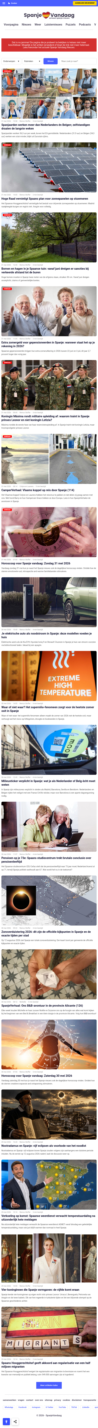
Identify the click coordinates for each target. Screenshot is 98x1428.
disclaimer (77, 1400)
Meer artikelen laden (49, 1385)
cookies (66, 1400)
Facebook (23, 1407)
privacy (57, 1400)
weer (38, 24)
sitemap (48, 1400)
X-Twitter (49, 1407)
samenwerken (9, 1400)
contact (29, 1400)
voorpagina (11, 24)
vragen (21, 1400)
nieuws (26, 24)
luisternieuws (53, 24)
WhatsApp (9, 1407)
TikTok (74, 1407)
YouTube (62, 1407)
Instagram (36, 1407)
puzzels (70, 24)
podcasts (85, 24)
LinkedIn (85, 1407)
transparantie (89, 1400)
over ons (39, 1400)
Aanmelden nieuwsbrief (85, 3)
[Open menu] (3, 3)
